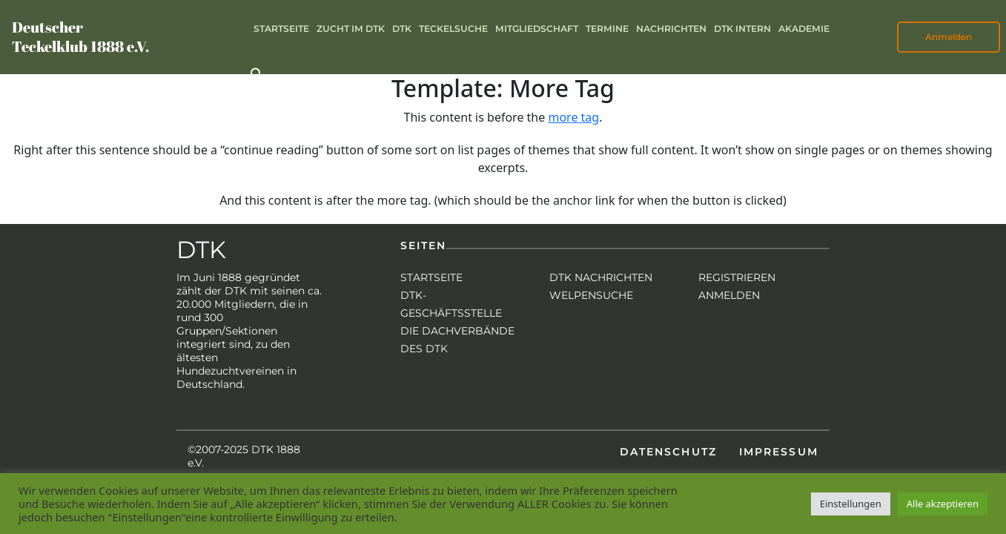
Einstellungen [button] (850, 503)
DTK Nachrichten (600, 277)
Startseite (431, 277)
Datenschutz (668, 451)
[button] (257, 73)
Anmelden (948, 36)
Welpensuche (591, 295)
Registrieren (736, 277)
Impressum (778, 451)
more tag (573, 117)
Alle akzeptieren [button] (943, 503)
